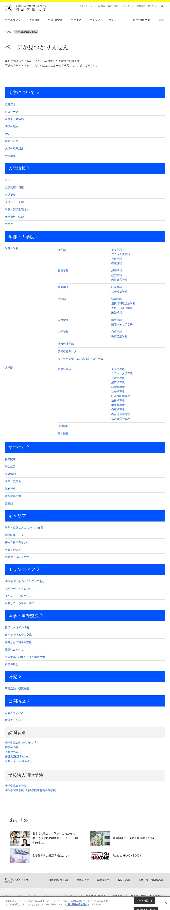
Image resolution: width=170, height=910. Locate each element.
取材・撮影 (113, 6)
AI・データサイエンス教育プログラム (80, 358)
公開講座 (17, 700)
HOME (8, 32)
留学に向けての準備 (17, 627)
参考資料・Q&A (14, 216)
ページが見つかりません (26, 32)
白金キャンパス (14, 712)
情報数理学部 (66, 343)
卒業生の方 (11, 751)
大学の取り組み (14, 148)
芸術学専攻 (118, 377)
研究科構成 (64, 369)
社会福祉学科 (119, 291)
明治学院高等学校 (15, 785)
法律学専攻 (118, 400)
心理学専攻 (118, 409)
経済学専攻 (118, 382)
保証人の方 (124, 880)
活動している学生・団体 (19, 603)
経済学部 (63, 270)
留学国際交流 (141, 19)
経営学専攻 (118, 387)
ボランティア (117, 19)
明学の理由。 (13, 126)
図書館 (9, 503)
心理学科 (116, 331)
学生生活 (76, 19)
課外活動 (10, 473)
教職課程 (116, 263)
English (155, 6)
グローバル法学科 (122, 308)
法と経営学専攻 (120, 418)
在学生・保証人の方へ (18, 557)
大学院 (9, 367)
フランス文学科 (120, 254)
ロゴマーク (11, 111)
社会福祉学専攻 (120, 396)
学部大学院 (55, 19)
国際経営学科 (119, 279)
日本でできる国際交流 (18, 634)
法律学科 (116, 299)
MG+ (8, 133)
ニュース (10, 179)
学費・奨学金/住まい (17, 209)
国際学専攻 (118, 405)
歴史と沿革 (11, 141)
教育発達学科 (119, 336)
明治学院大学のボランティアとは (25, 581)
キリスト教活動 (14, 119)
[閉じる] (166, 903)
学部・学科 (11, 248)
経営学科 (116, 275)
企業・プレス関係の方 (18, 761)
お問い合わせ (128, 6)
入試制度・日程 (14, 187)
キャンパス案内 (98, 6)
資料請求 (141, 6)
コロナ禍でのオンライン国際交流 (25, 657)
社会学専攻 (118, 391)
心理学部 (63, 331)
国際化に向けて (14, 649)
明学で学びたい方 (58, 880)
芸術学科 (116, 258)
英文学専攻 (118, 369)
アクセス (84, 6)
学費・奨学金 (13, 481)
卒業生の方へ (13, 549)
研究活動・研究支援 (17, 688)
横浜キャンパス (14, 719)
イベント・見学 (14, 202)
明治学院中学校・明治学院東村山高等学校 (30, 790)
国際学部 (63, 319)
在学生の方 (11, 747)
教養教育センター (68, 351)
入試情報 (34, 19)
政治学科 (116, 312)
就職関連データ (14, 535)
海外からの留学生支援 (18, 642)
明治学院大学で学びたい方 (21, 742)
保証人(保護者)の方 (16, 756)
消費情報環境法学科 (123, 303)
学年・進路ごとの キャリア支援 (24, 527)
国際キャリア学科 (122, 324)
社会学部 (63, 287)
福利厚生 (10, 488)
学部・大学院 (21, 236)
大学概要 (10, 155)
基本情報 (63, 433)
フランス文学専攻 (122, 373)
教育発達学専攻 (120, 414)
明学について (13, 19)
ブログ (9, 224)
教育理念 (10, 104)
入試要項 (10, 194)
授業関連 (10, 459)
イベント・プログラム (18, 595)
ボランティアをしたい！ (19, 588)
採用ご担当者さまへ (17, 542)
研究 (161, 19)
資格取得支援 (13, 496)
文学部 (62, 249)
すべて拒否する (144, 900)
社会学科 (116, 287)
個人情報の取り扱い (77, 904)
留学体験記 (11, 664)
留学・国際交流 (23, 615)
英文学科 (116, 249)
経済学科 (116, 270)
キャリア (95, 19)
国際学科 (116, 319)
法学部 (62, 299)
